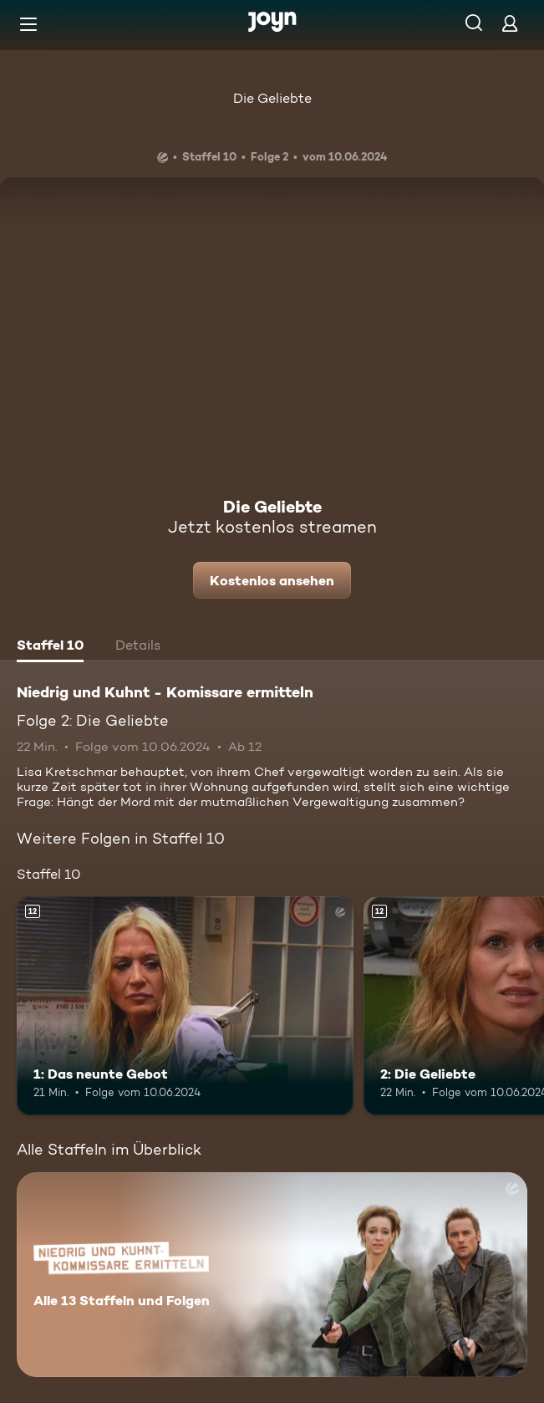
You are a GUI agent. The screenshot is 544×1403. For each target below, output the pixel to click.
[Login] (509, 23)
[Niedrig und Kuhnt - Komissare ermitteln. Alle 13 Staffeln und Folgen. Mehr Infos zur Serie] (272, 1274)
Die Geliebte (272, 98)
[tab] (50, 647)
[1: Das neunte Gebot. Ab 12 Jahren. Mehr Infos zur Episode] (185, 1005)
